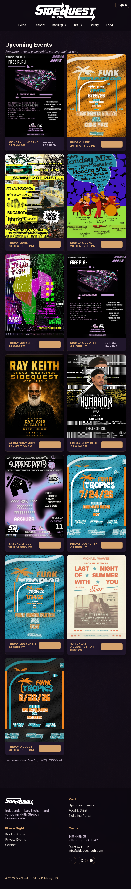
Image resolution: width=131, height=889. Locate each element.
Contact (10, 845)
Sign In (122, 5)
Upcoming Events (81, 805)
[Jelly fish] (34, 296)
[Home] (65, 11)
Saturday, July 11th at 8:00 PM (20, 545)
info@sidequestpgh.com (86, 850)
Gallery (94, 25)
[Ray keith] (34, 396)
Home (22, 25)
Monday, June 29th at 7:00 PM (83, 244)
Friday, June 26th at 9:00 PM (21, 244)
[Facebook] (91, 860)
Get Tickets (111, 144)
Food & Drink (78, 810)
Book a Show (15, 834)
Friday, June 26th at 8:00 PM (83, 144)
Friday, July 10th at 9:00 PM (83, 445)
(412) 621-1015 (79, 847)
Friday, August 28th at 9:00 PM (21, 748)
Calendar (39, 25)
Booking (59, 25)
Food (109, 25)
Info (78, 25)
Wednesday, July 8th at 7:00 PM (21, 445)
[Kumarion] (96, 396)
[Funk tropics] (96, 95)
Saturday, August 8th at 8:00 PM (82, 647)
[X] (82, 860)
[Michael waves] (96, 597)
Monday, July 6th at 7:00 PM (84, 344)
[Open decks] (34, 95)
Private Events (15, 839)
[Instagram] (72, 860)
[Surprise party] (34, 496)
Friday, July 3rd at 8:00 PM (21, 344)
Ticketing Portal (80, 815)
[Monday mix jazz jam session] (96, 196)
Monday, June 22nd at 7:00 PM (23, 144)
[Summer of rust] (34, 196)
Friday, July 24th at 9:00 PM (84, 545)
